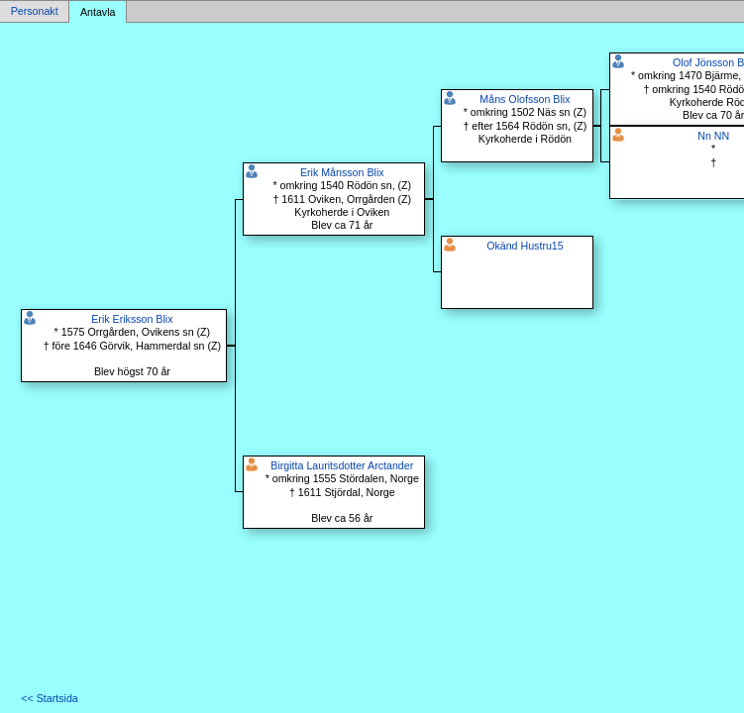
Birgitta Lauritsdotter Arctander (341, 465)
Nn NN (713, 136)
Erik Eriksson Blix (131, 319)
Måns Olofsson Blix (524, 99)
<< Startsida (49, 698)
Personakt (34, 12)
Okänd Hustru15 (525, 246)
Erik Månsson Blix (342, 172)
